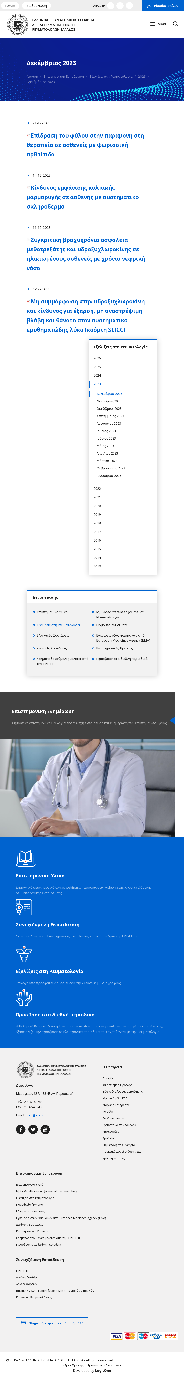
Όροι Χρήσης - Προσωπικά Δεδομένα (92, 1365)
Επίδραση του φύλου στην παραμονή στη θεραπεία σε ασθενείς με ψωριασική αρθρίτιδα (85, 145)
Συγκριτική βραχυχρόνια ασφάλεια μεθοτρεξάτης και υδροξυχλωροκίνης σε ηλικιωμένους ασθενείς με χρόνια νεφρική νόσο (86, 254)
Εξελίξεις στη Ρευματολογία (111, 76)
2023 (142, 76)
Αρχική (32, 76)
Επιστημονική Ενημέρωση (63, 76)
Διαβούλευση (36, 6)
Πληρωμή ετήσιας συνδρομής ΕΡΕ (55, 1323)
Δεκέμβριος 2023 (41, 81)
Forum (10, 6)
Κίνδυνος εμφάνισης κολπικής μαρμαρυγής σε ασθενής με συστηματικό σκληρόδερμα (83, 197)
